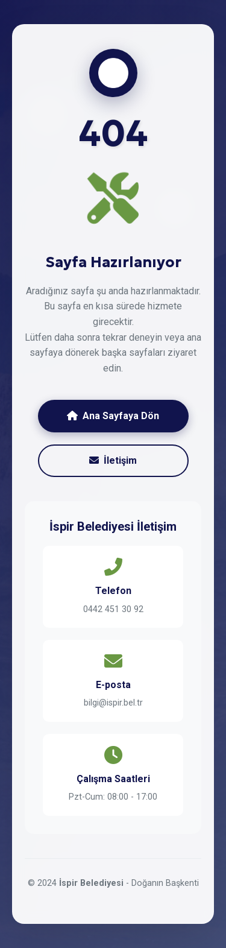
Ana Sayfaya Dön (113, 416)
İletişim (113, 460)
